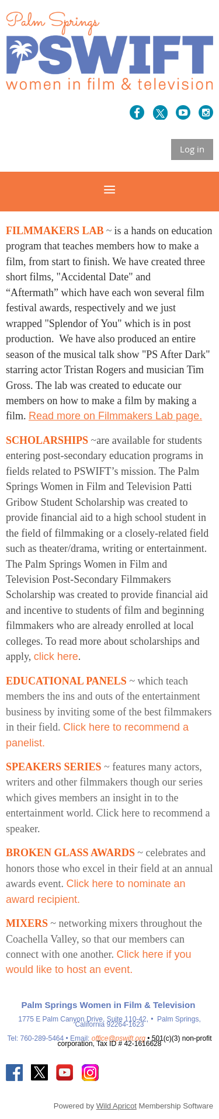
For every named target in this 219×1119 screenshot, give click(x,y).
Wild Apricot (116, 1105)
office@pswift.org (118, 1038)
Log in (192, 149)
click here (56, 656)
